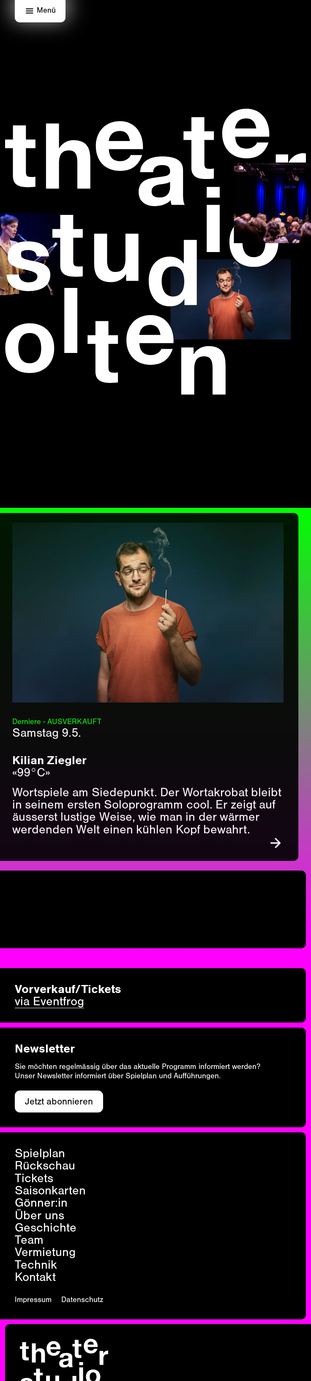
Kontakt (35, 1277)
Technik (36, 1265)
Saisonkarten (50, 1190)
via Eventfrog (49, 1001)
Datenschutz (82, 1299)
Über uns (39, 1215)
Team (29, 1240)
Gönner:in (41, 1203)
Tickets (34, 1178)
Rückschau (45, 1165)
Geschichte (45, 1227)
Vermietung (45, 1252)
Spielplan (40, 1153)
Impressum (33, 1299)
